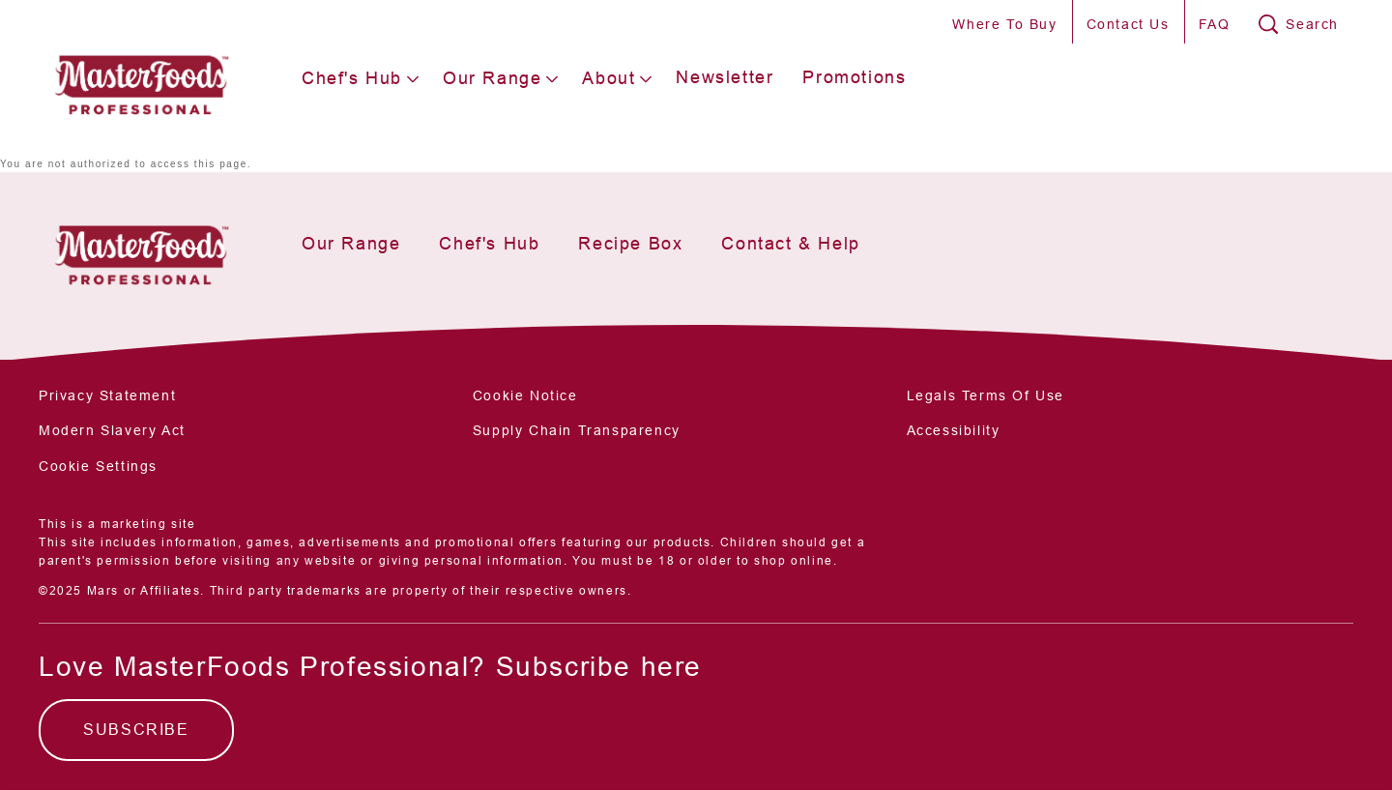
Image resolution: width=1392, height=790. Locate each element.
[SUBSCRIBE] (136, 730)
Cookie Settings (98, 466)
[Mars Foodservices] (141, 248)
